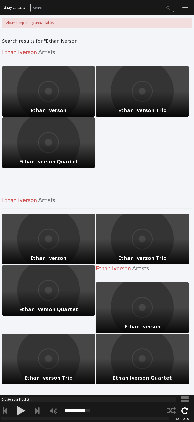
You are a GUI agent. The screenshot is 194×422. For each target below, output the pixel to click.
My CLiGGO (14, 7)
